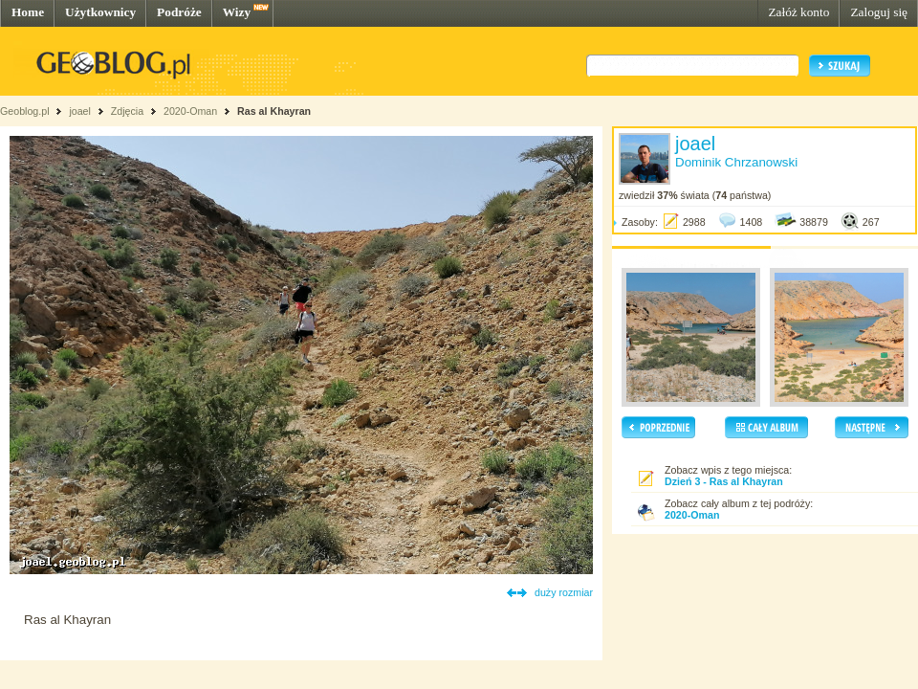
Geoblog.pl (25, 111)
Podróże (179, 12)
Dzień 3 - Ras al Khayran (724, 481)
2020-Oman (190, 111)
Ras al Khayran (274, 111)
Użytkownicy (100, 12)
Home (27, 12)
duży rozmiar (564, 592)
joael (80, 111)
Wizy (237, 12)
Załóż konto (798, 12)
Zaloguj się (878, 12)
